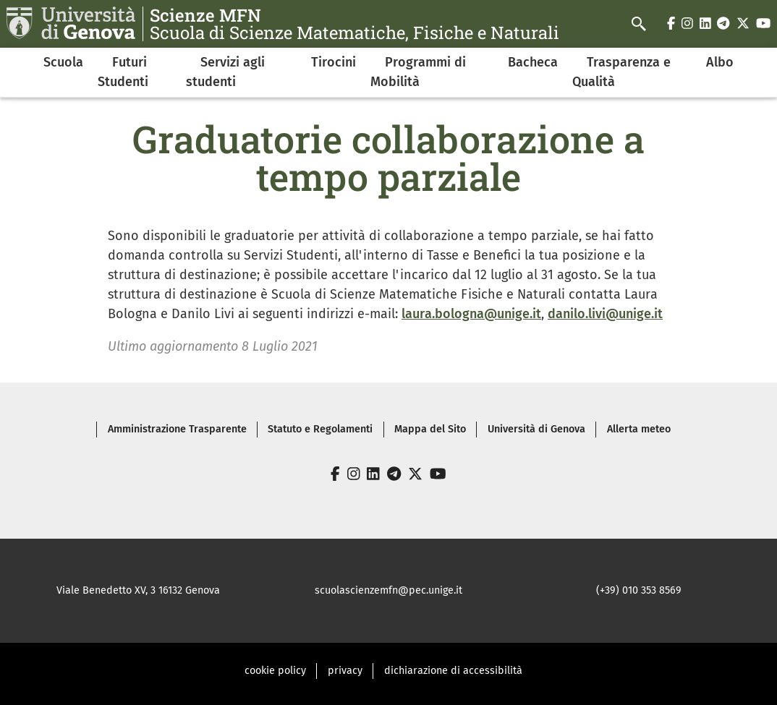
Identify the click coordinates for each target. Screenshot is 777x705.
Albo (720, 62)
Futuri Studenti (123, 72)
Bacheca (533, 62)
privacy (345, 671)
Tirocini (333, 62)
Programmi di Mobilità (418, 72)
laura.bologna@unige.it (471, 314)
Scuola (63, 62)
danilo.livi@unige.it (605, 314)
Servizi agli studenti (225, 72)
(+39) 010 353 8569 (639, 590)
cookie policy (275, 671)
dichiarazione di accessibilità (453, 671)
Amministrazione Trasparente (177, 429)
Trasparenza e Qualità (621, 72)
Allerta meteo (639, 429)
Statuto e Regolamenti (320, 429)
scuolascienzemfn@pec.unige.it (388, 590)
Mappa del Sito (430, 429)
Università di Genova (536, 429)
